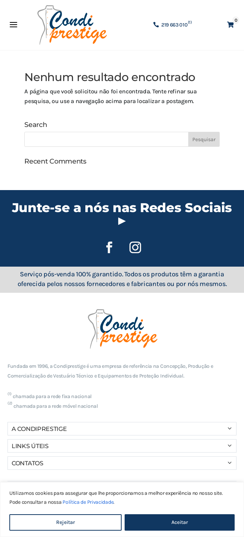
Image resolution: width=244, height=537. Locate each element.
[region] (122, 509)
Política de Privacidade (87, 502)
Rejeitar (65, 522)
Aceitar (179, 522)
